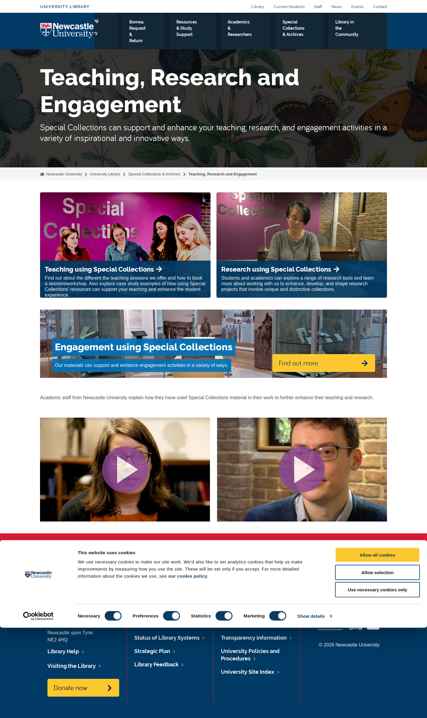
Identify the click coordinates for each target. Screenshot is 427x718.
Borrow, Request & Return (155, 32)
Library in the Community (358, 32)
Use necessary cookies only (377, 680)
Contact (380, 6)
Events (357, 6)
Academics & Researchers (254, 32)
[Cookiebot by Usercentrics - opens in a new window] (38, 706)
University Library (65, 6)
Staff (318, 6)
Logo (67, 31)
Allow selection (377, 662)
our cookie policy (187, 666)
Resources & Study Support (205, 32)
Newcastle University (63, 174)
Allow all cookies (378, 645)
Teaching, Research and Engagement (223, 174)
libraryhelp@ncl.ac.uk (89, 588)
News (337, 6)
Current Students (289, 6)
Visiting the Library (112, 32)
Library (257, 6)
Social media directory (356, 581)
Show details (311, 706)
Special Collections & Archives (307, 32)
